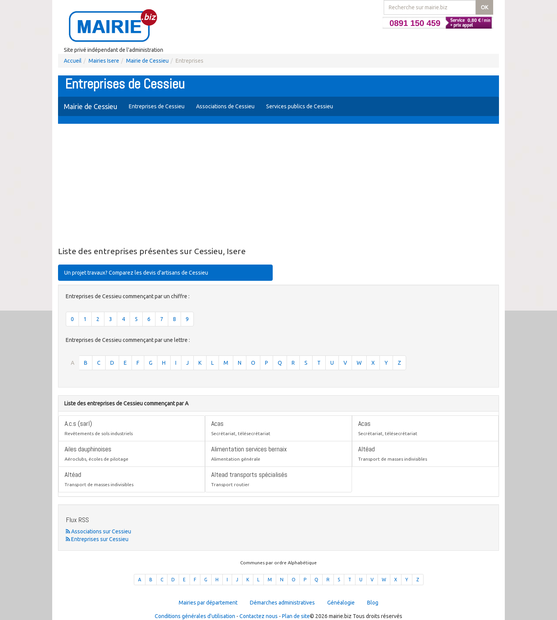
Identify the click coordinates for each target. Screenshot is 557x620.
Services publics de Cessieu (299, 106)
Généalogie (341, 603)
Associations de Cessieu (225, 106)
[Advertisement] (278, 186)
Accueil (73, 61)
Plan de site (296, 616)
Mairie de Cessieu (147, 61)
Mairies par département (208, 603)
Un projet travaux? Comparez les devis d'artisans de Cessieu (136, 273)
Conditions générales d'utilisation (195, 616)
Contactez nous (258, 616)
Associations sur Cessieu (98, 531)
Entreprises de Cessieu (157, 106)
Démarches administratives (282, 603)
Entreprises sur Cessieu (97, 539)
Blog (372, 603)
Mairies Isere (104, 61)
